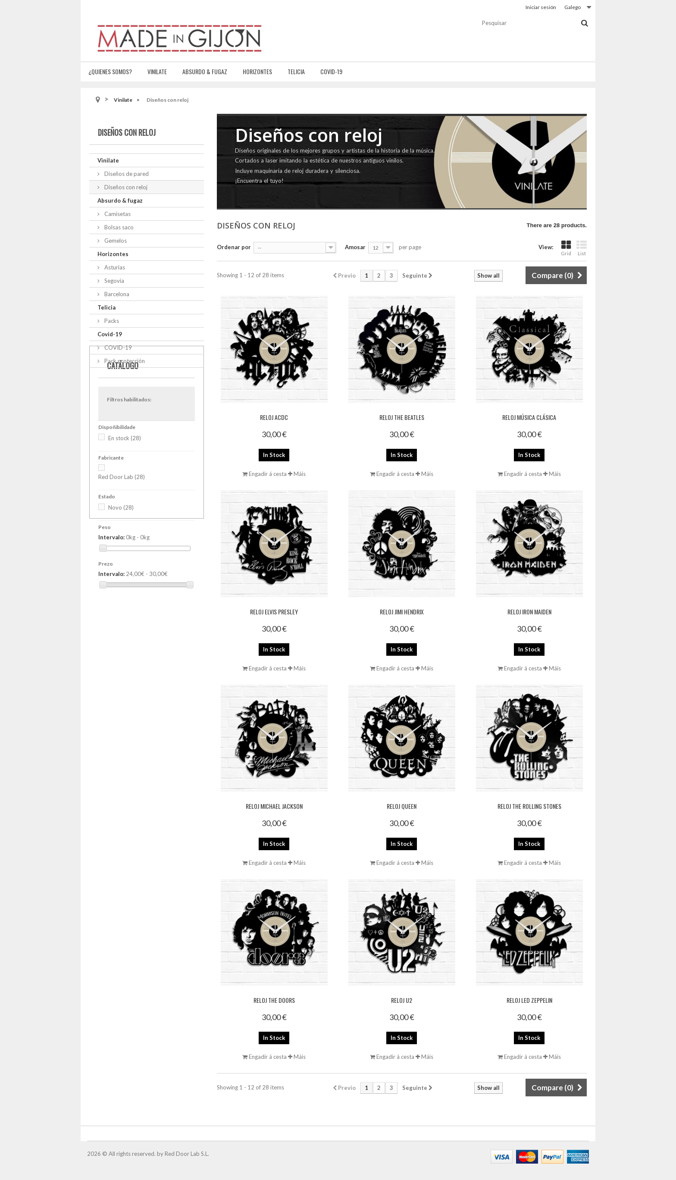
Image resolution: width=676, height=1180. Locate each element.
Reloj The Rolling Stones (529, 806)
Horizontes (257, 71)
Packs (111, 320)
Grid (566, 248)
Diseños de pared (126, 173)
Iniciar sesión (541, 7)
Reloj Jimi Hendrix (402, 611)
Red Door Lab (121, 512)
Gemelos (115, 240)
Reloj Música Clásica (529, 417)
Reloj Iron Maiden (529, 611)
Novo (121, 542)
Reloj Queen (401, 806)
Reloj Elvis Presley (274, 611)
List (581, 248)
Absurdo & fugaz (204, 71)
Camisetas (117, 213)
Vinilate (157, 71)
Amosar (355, 247)
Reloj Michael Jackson (274, 806)
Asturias (114, 267)
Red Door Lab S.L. (187, 1153)
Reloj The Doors (274, 1000)
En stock (124, 472)
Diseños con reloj (125, 187)
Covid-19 (331, 71)
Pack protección (124, 360)
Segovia (113, 280)
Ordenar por (234, 247)
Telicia (296, 71)
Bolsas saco (118, 227)
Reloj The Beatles (401, 417)
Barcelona (116, 294)
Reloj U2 (401, 1000)
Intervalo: (111, 572)
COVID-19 (117, 347)
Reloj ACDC (274, 417)
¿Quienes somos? (110, 71)
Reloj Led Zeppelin (529, 1000)
